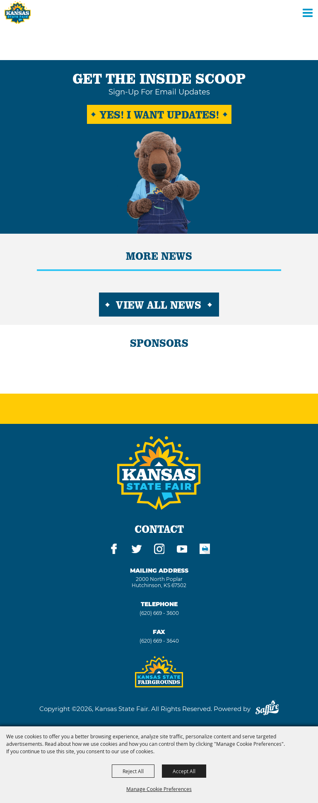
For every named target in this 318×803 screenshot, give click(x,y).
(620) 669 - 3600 (159, 613)
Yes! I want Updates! (159, 114)
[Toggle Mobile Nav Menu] (307, 12)
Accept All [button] (184, 771)
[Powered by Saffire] (267, 709)
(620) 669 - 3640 (159, 641)
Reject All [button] (133, 771)
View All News (158, 304)
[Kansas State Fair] (17, 12)
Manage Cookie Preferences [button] (159, 789)
